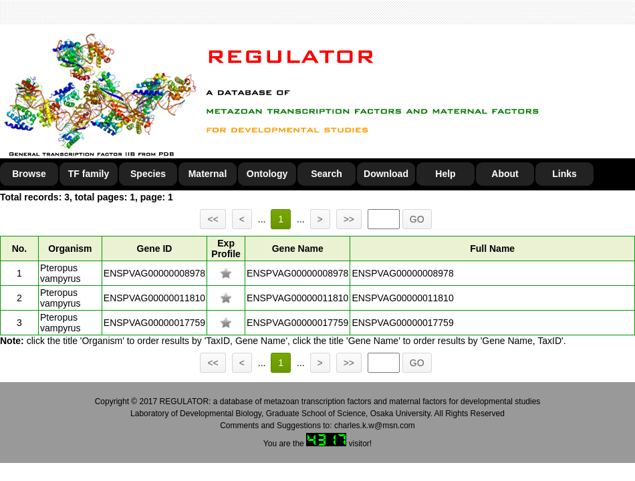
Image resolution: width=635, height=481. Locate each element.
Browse (29, 173)
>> (349, 219)
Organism (70, 248)
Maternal (207, 173)
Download (386, 173)
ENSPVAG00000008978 (154, 273)
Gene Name (298, 248)
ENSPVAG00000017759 (154, 322)
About (504, 173)
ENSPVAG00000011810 (154, 298)
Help (445, 173)
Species (148, 173)
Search (326, 173)
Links (564, 173)
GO (417, 219)
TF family (88, 173)
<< (212, 219)
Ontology (267, 173)
